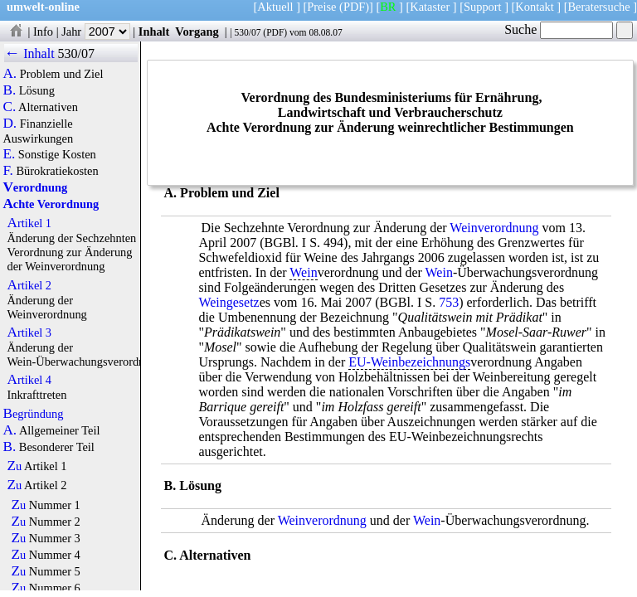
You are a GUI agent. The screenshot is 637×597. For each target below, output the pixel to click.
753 (449, 302)
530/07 (247, 32)
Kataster (430, 6)
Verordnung (34, 187)
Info (43, 31)
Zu (14, 466)
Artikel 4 (29, 379)
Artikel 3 (29, 332)
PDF (275, 32)
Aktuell (275, 6)
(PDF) (354, 6)
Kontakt (534, 6)
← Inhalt (29, 53)
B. (9, 90)
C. (9, 107)
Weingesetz (228, 302)
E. (8, 154)
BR (388, 6)
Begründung (32, 413)
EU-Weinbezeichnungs (409, 362)
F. (7, 170)
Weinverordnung (494, 228)
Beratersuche (599, 6)
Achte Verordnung (50, 204)
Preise (321, 6)
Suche (558, 29)
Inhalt (154, 31)
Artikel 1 (29, 223)
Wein (303, 272)
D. (9, 123)
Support (483, 6)
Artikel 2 (29, 285)
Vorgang (197, 31)
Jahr (95, 31)
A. (9, 73)
